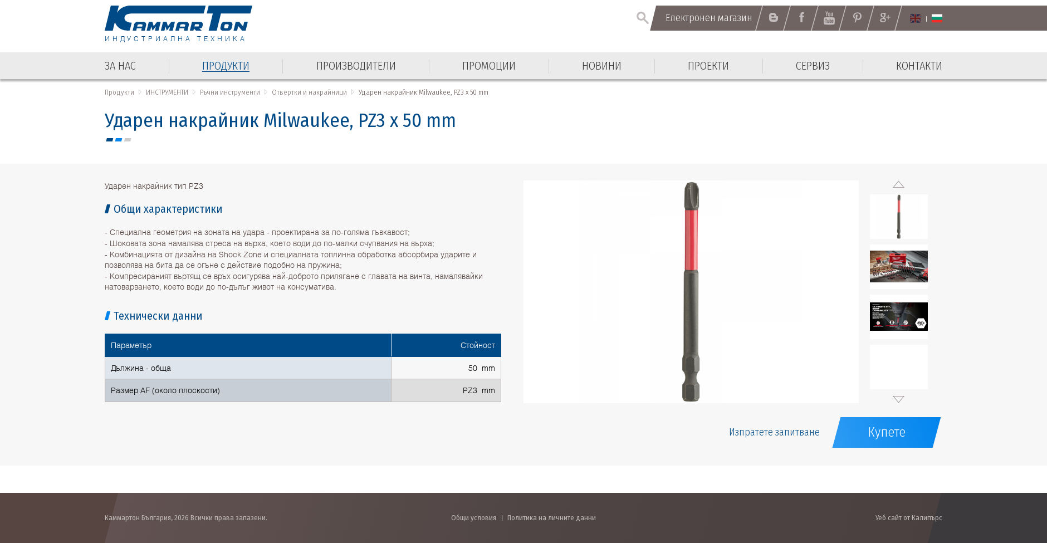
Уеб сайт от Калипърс (908, 517)
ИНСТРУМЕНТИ (167, 92)
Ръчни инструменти (230, 92)
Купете (887, 432)
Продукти (119, 92)
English (915, 18)
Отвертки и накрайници (309, 92)
